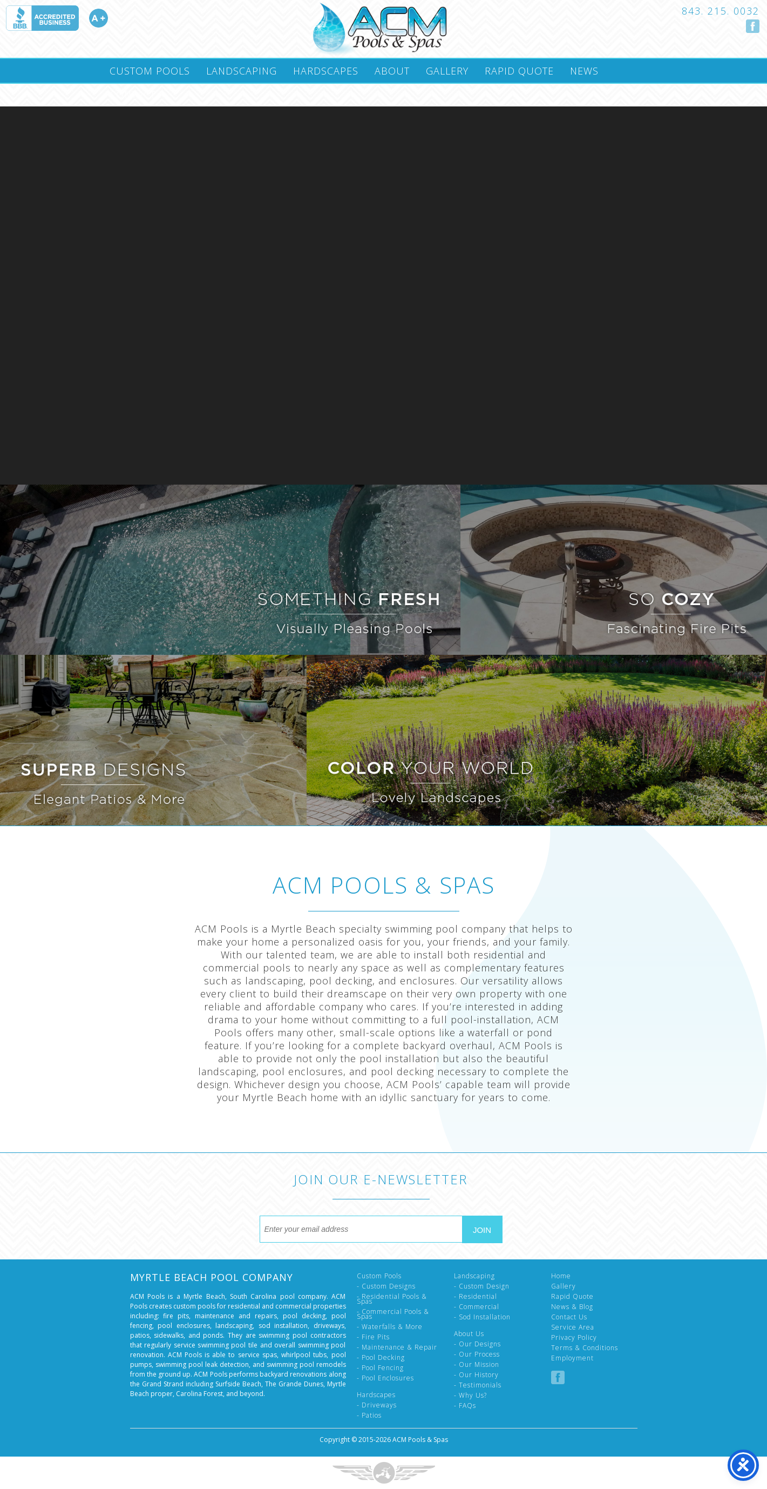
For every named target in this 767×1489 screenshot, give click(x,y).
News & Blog (572, 1306)
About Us (469, 1333)
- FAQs (465, 1405)
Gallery (447, 70)
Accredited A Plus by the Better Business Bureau (56, 18)
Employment (572, 1358)
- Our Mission (476, 1364)
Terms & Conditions (584, 1347)
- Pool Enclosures (385, 1378)
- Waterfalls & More (390, 1326)
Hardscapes (325, 70)
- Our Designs (477, 1344)
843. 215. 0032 (720, 10)
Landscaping (241, 70)
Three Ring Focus (383, 1473)
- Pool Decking (381, 1357)
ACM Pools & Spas (420, 1439)
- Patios (369, 1415)
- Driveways (377, 1405)
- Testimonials (477, 1385)
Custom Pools (150, 70)
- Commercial (476, 1306)
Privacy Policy (574, 1337)
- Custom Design (482, 1286)
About (392, 70)
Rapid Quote (519, 70)
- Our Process (477, 1354)
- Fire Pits (373, 1337)
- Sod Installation (482, 1317)
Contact (132, 94)
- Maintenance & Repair (397, 1347)
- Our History (476, 1374)
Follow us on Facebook (752, 26)
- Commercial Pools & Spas (393, 1314)
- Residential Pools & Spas (392, 1299)
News (584, 70)
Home (561, 1275)
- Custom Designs (386, 1286)
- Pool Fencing (380, 1367)
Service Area (572, 1327)
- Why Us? (470, 1395)
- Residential (475, 1296)
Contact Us (569, 1317)
